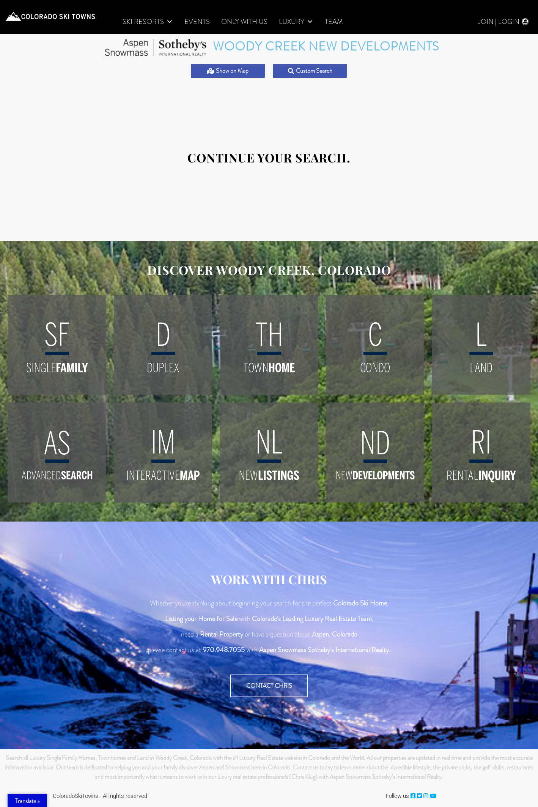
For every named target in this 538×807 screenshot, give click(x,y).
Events (197, 22)
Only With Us (244, 22)
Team (334, 22)
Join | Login (498, 22)
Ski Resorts (148, 22)
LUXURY (296, 22)
